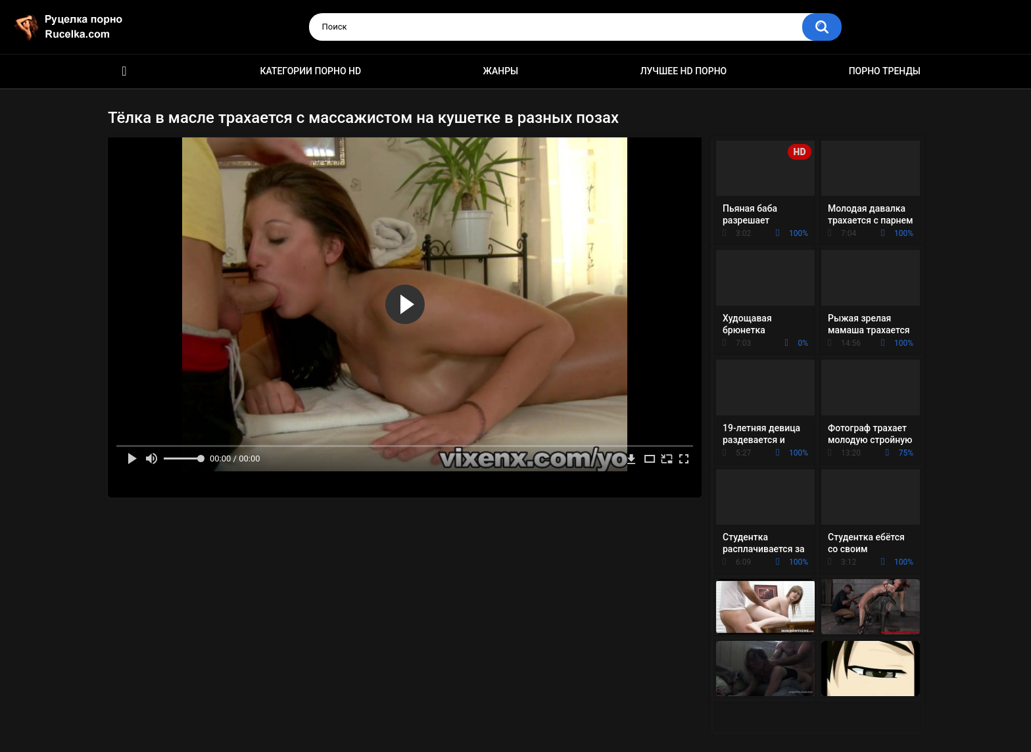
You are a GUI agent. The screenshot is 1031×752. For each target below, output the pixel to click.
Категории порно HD (310, 71)
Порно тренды (885, 71)
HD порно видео (124, 71)
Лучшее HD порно (683, 71)
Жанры (501, 71)
